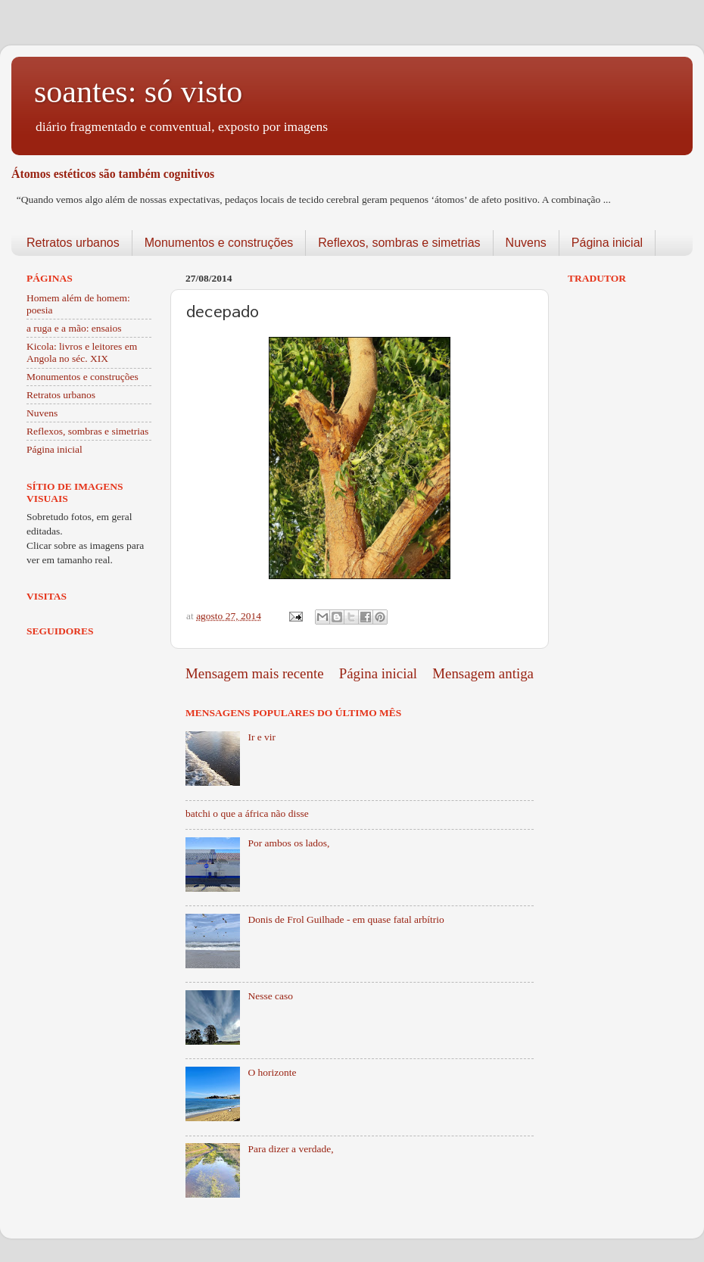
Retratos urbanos (73, 242)
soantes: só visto (138, 91)
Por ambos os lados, (288, 843)
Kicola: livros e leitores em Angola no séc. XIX (81, 352)
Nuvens (526, 242)
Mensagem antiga (483, 673)
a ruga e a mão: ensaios (74, 328)
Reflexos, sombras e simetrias (399, 242)
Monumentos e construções (219, 242)
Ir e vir (262, 737)
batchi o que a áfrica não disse (247, 813)
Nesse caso (270, 996)
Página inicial (607, 242)
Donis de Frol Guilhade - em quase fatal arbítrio (346, 919)
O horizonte (272, 1072)
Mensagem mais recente (254, 673)
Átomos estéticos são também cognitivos (112, 173)
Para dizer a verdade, (290, 1148)
